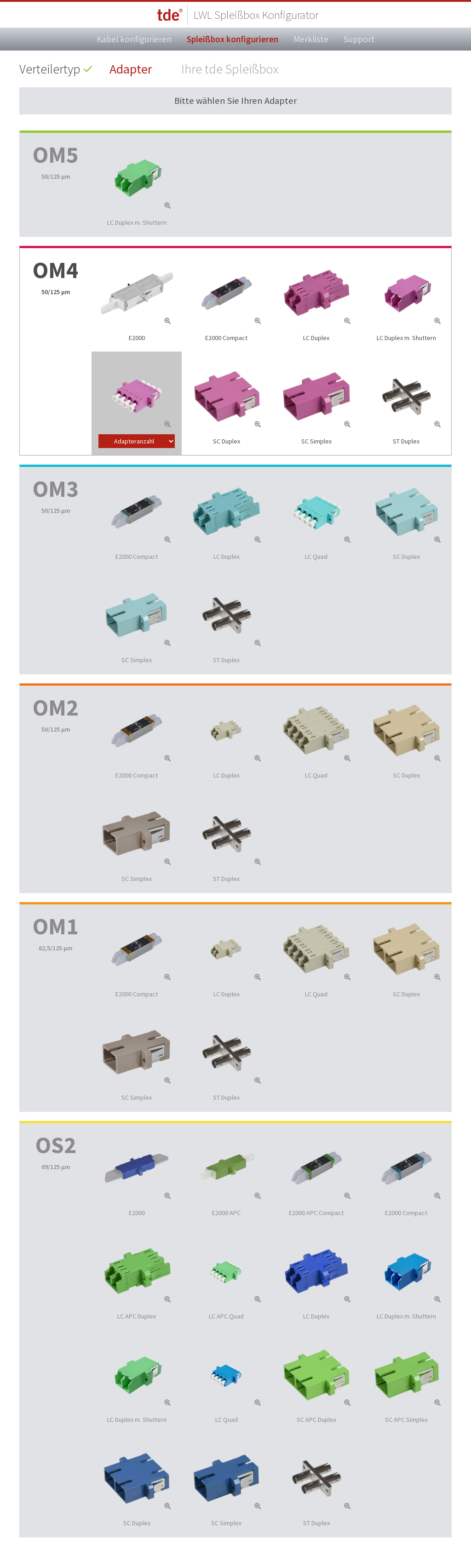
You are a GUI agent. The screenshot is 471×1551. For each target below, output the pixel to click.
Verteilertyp (49, 69)
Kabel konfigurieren (134, 39)
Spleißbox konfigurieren (232, 39)
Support (359, 39)
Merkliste (310, 39)
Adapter (130, 69)
